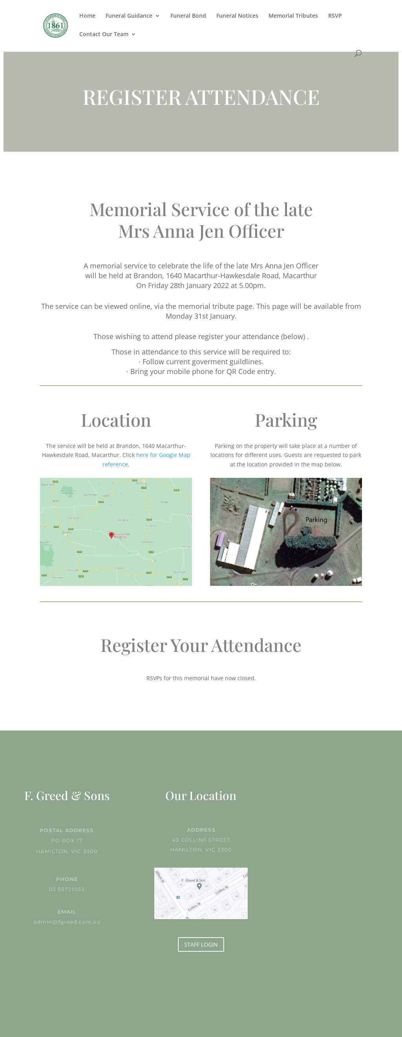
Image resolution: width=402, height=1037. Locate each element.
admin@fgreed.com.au (67, 921)
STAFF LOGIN (201, 944)
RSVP (335, 16)
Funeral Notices (237, 16)
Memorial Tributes (293, 16)
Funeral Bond (188, 16)
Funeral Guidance (129, 16)
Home (87, 16)
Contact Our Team (103, 34)
